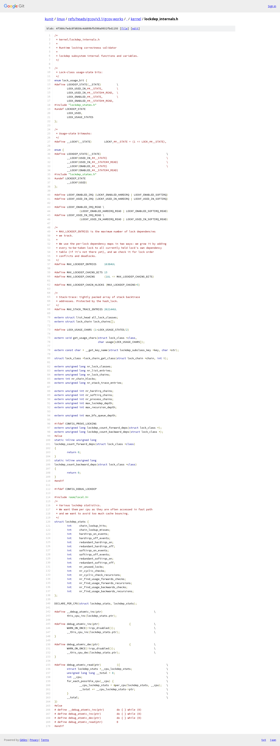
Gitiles (23, 740)
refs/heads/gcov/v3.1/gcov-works (95, 19)
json (273, 740)
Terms (45, 740)
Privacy (34, 740)
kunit (49, 19)
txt (263, 740)
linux (61, 19)
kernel (136, 19)
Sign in (272, 6)
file (124, 28)
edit (135, 28)
